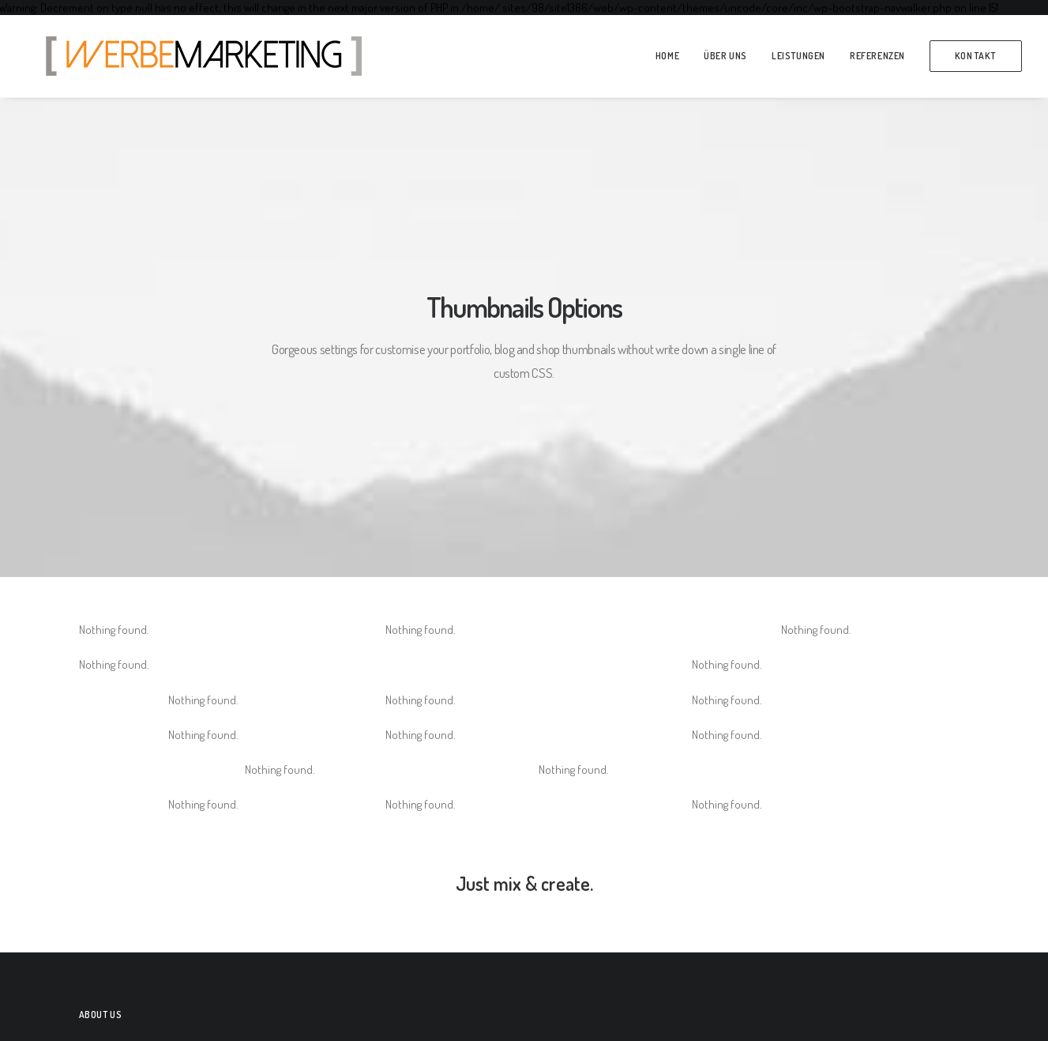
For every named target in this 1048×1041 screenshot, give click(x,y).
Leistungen (798, 56)
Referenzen (877, 56)
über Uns (725, 56)
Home (667, 56)
